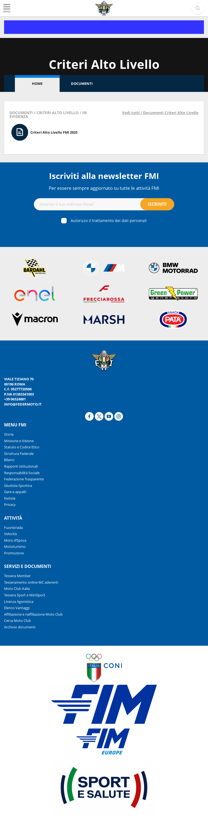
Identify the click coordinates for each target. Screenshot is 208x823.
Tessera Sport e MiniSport (24, 595)
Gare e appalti (15, 491)
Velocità (10, 533)
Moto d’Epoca (15, 540)
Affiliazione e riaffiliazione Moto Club (33, 614)
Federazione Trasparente (24, 479)
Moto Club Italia (17, 588)
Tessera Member (17, 575)
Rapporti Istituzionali (21, 466)
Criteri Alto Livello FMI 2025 (53, 132)
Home (37, 83)
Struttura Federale (19, 453)
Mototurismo (15, 546)
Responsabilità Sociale (22, 472)
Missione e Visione (19, 440)
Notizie (9, 498)
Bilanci (9, 459)
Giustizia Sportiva (18, 485)
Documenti (82, 83)
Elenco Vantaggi (17, 607)
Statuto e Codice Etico (21, 447)
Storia (9, 434)
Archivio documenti (19, 627)
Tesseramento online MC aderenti (31, 582)
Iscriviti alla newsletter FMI (104, 175)
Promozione (14, 553)
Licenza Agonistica (18, 601)
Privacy (10, 504)
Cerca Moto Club (17, 620)
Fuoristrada (13, 527)
